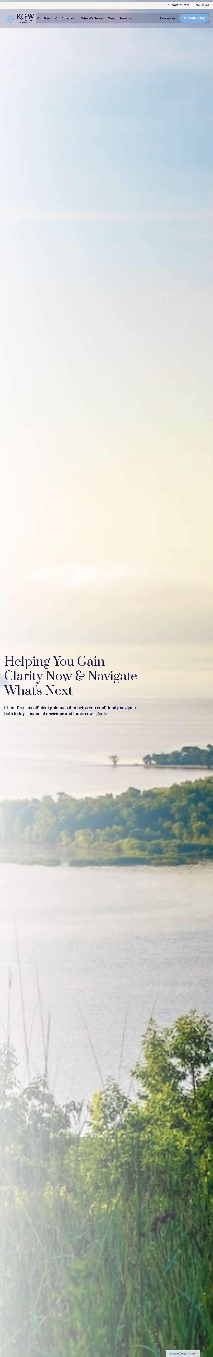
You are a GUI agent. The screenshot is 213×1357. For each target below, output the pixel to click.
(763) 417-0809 (179, 3)
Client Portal (202, 3)
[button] (43, 16)
